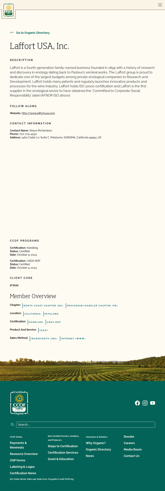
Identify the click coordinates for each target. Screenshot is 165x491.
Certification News (23, 473)
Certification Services (63, 452)
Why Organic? (96, 443)
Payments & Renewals (18, 445)
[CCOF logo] (9, 10)
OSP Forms (17, 460)
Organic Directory (98, 449)
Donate (129, 436)
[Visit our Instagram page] (145, 403)
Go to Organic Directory (30, 32)
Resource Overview (24, 454)
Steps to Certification (63, 446)
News (90, 456)
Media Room (133, 449)
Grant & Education (61, 459)
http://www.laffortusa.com (38, 113)
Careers (129, 443)
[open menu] (160, 5)
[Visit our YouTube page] (152, 403)
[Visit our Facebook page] (137, 403)
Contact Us (131, 456)
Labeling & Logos (22, 466)
